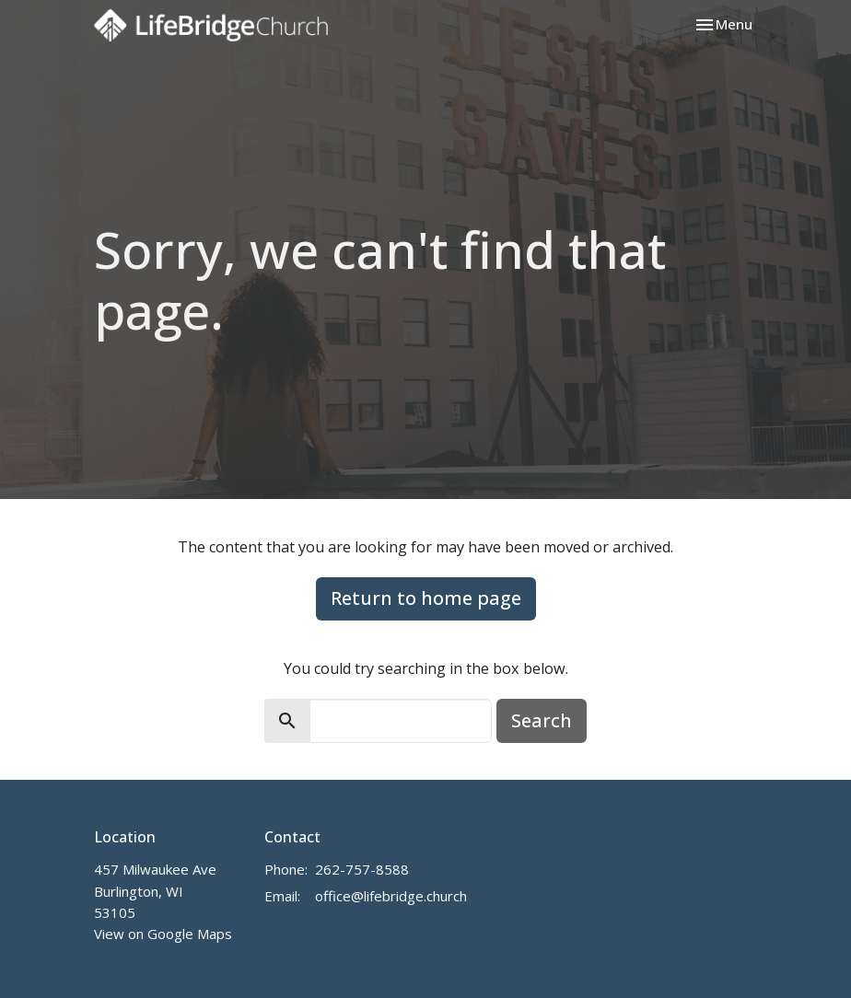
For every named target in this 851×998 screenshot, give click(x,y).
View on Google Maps (163, 933)
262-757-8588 (362, 869)
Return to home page (426, 598)
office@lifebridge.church (391, 896)
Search (541, 720)
